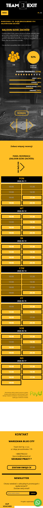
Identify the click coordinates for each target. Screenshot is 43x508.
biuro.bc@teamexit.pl (21, 456)
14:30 (32, 192)
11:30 (32, 186)
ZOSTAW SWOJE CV (21, 467)
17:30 (32, 197)
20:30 (32, 203)
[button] (4, 13)
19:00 (11, 203)
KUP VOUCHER (7, 505)
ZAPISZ (33, 493)
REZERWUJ (21, 113)
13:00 (11, 192)
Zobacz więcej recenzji (22, 146)
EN (41, 13)
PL (39, 13)
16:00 (11, 197)
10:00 (11, 186)
